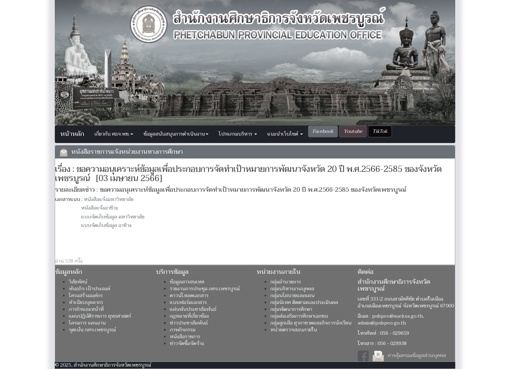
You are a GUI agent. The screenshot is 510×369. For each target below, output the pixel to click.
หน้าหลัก (72, 134)
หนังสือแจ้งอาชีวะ (99, 208)
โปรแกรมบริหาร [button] (238, 134)
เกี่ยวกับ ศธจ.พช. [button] (113, 134)
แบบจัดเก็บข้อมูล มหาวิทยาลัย (112, 217)
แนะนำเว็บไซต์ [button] (285, 134)
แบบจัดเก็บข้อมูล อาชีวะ (106, 225)
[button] (323, 131)
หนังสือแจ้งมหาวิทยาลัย (108, 199)
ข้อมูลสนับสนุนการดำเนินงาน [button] (175, 134)
